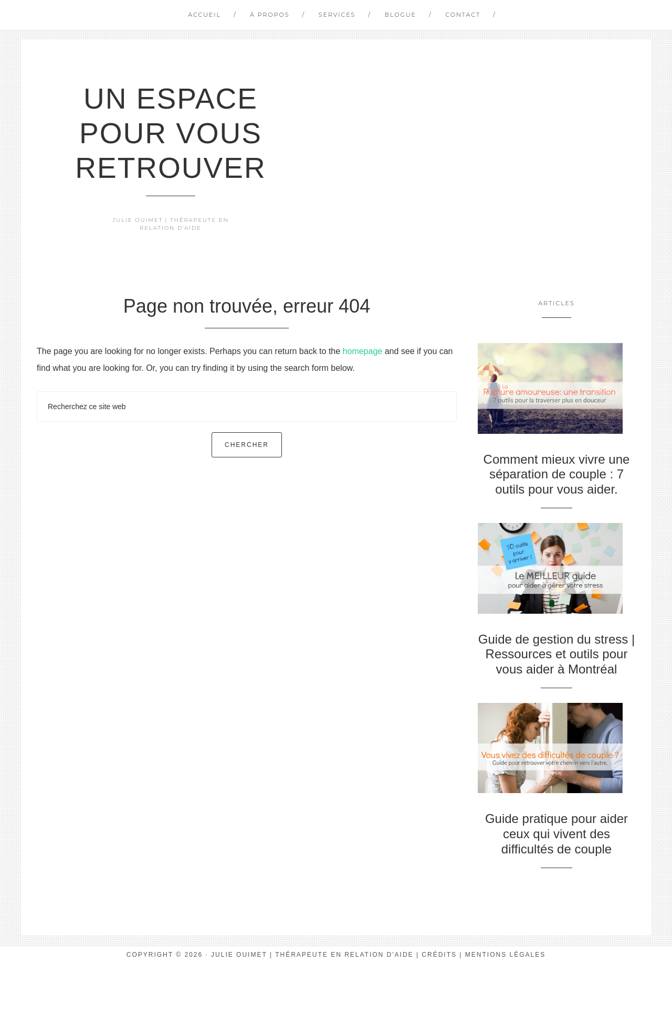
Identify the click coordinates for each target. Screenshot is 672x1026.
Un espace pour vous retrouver (170, 133)
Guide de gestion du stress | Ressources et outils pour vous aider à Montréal (556, 654)
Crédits (439, 954)
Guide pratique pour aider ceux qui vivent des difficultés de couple (556, 833)
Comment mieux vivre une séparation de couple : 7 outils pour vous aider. (557, 474)
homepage (363, 351)
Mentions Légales (505, 954)
